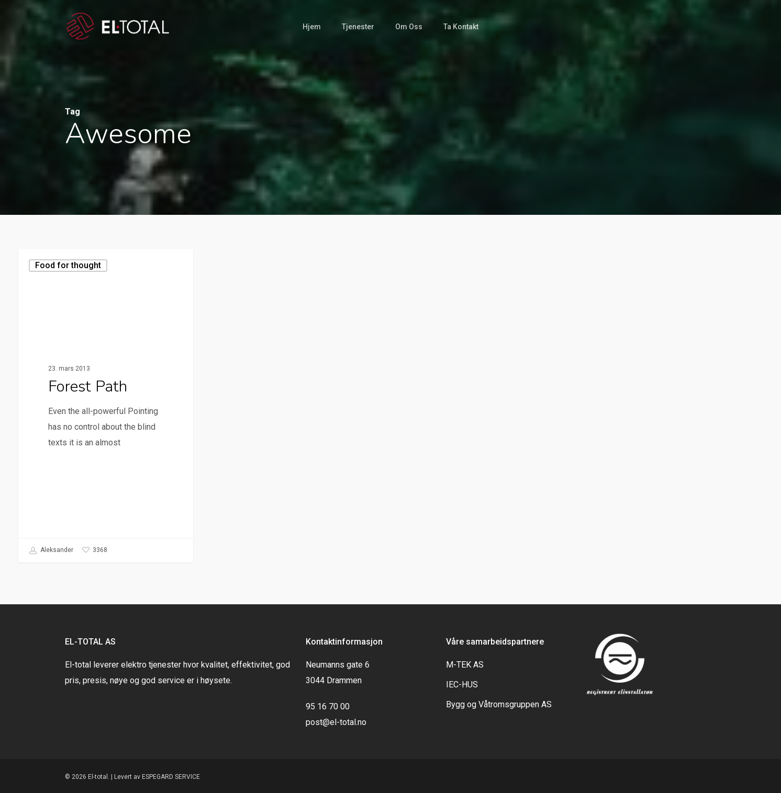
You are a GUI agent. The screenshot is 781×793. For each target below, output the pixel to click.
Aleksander (51, 550)
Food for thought (68, 265)
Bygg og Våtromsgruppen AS (499, 704)
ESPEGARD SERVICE (171, 776)
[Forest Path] (106, 405)
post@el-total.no (336, 722)
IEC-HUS (462, 684)
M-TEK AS (465, 665)
